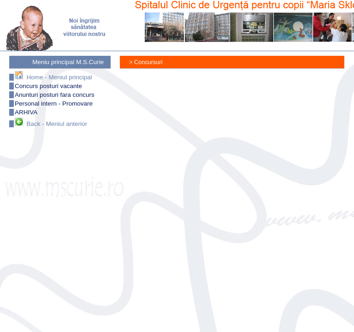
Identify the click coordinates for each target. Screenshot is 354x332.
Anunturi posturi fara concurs (54, 94)
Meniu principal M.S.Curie (68, 62)
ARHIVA (26, 112)
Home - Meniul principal (53, 77)
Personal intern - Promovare (54, 103)
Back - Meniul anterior (51, 123)
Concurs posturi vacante (48, 86)
